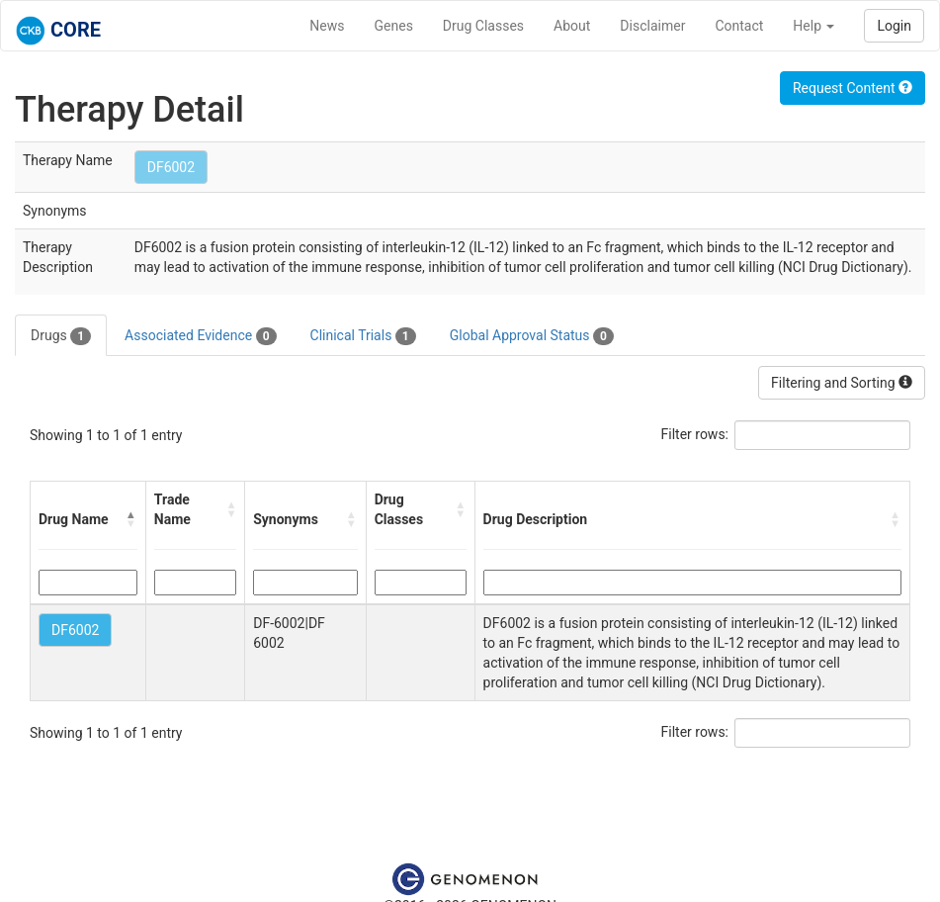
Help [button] (813, 26)
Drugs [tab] (61, 336)
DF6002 (171, 167)
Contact (739, 26)
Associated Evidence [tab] (200, 336)
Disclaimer (652, 26)
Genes (394, 26)
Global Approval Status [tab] (532, 336)
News (326, 26)
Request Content (852, 88)
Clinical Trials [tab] (363, 336)
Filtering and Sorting (841, 383)
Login (894, 26)
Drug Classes (483, 26)
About (572, 26)
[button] (131, 519)
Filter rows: (695, 434)
